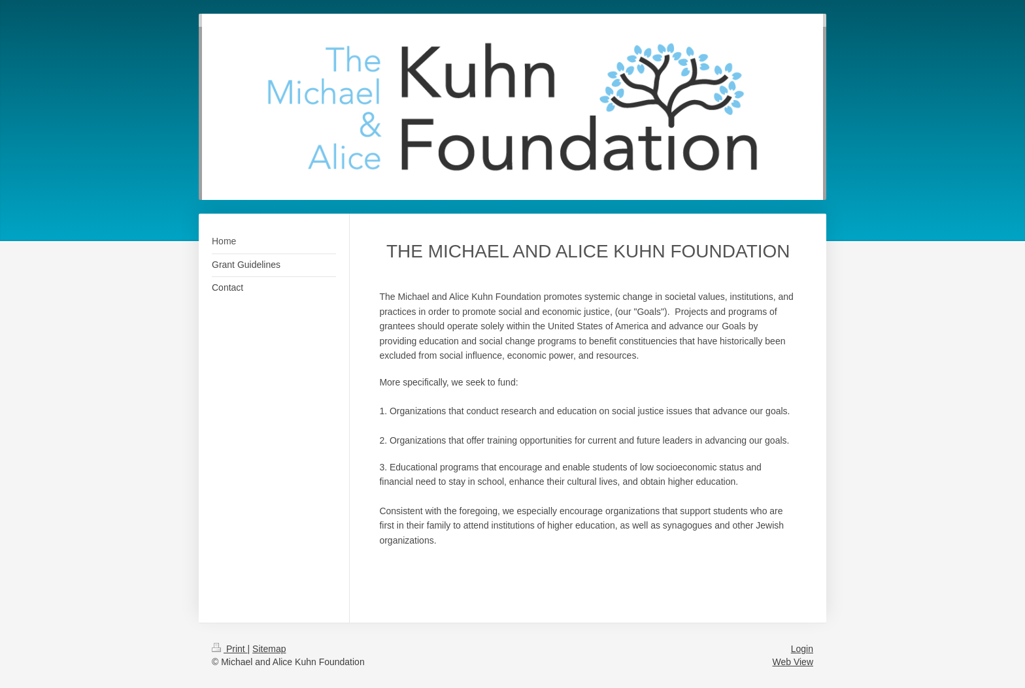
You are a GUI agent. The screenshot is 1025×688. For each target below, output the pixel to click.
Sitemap (269, 649)
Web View (792, 662)
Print (230, 649)
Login (802, 649)
